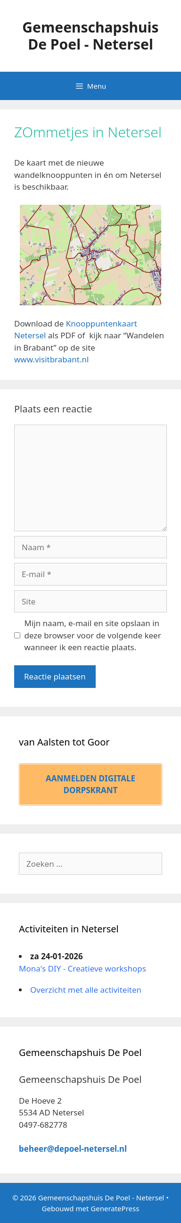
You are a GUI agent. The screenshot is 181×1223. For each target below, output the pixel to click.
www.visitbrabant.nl (51, 359)
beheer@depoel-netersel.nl (73, 1148)
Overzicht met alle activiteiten (85, 989)
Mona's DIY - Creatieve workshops (82, 968)
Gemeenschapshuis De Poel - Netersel (90, 35)
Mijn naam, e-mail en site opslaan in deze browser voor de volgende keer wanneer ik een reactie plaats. (93, 635)
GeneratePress (114, 1208)
